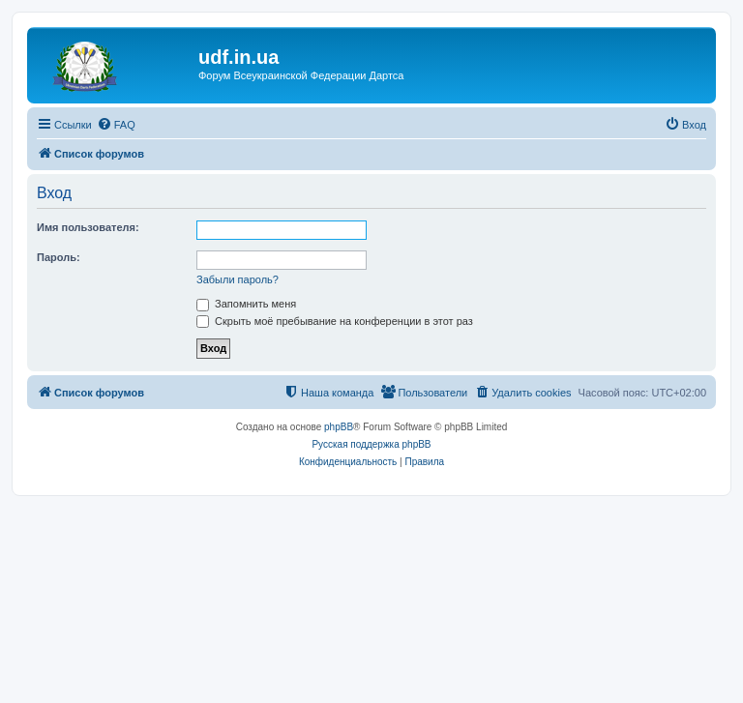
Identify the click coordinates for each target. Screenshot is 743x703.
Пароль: (58, 257)
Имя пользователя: (88, 227)
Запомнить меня (246, 303)
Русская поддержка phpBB (371, 444)
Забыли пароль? (237, 279)
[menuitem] (116, 124)
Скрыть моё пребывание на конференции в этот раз (334, 321)
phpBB (338, 427)
